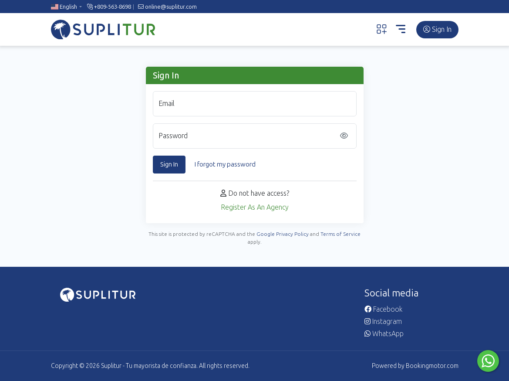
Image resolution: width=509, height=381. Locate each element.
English (64, 6)
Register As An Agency (255, 207)
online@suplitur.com (167, 6)
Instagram (383, 321)
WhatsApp (384, 334)
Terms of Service (340, 234)
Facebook (383, 309)
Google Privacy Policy (282, 234)
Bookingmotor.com (432, 366)
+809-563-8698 (109, 6)
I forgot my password (225, 164)
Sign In (437, 29)
